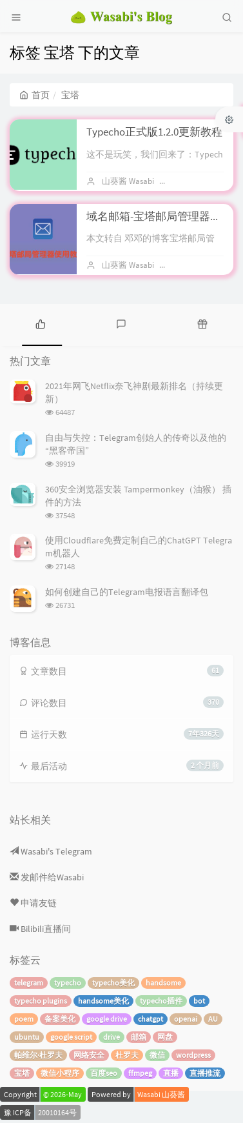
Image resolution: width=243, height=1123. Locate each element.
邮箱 (138, 1037)
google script (71, 1037)
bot (199, 1001)
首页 (34, 95)
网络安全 (88, 1055)
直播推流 (205, 1073)
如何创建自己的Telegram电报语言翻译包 (126, 592)
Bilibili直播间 (40, 929)
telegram (28, 982)
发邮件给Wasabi (47, 877)
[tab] (40, 323)
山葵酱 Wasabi (128, 181)
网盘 (165, 1037)
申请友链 (33, 903)
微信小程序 (60, 1073)
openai (185, 1019)
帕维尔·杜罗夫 (38, 1055)
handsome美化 (103, 1001)
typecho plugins (40, 1001)
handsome (163, 982)
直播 (171, 1073)
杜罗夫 (127, 1055)
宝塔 (22, 1073)
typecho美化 (113, 982)
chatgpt (150, 1019)
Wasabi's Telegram (51, 851)
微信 (157, 1055)
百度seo (103, 1073)
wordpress (193, 1055)
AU (213, 1019)
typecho (67, 982)
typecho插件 (161, 1001)
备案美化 (59, 1019)
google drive (106, 1019)
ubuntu (26, 1037)
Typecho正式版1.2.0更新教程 (154, 132)
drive (111, 1037)
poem (24, 1019)
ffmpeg (140, 1073)
